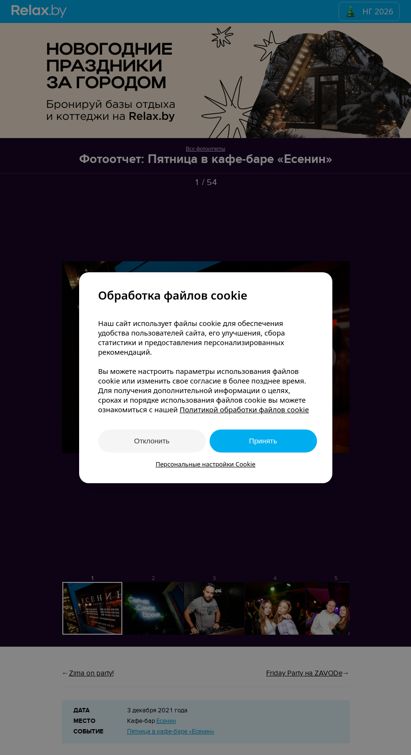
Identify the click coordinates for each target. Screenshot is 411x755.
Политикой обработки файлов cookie (244, 409)
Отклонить (152, 441)
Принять (263, 441)
